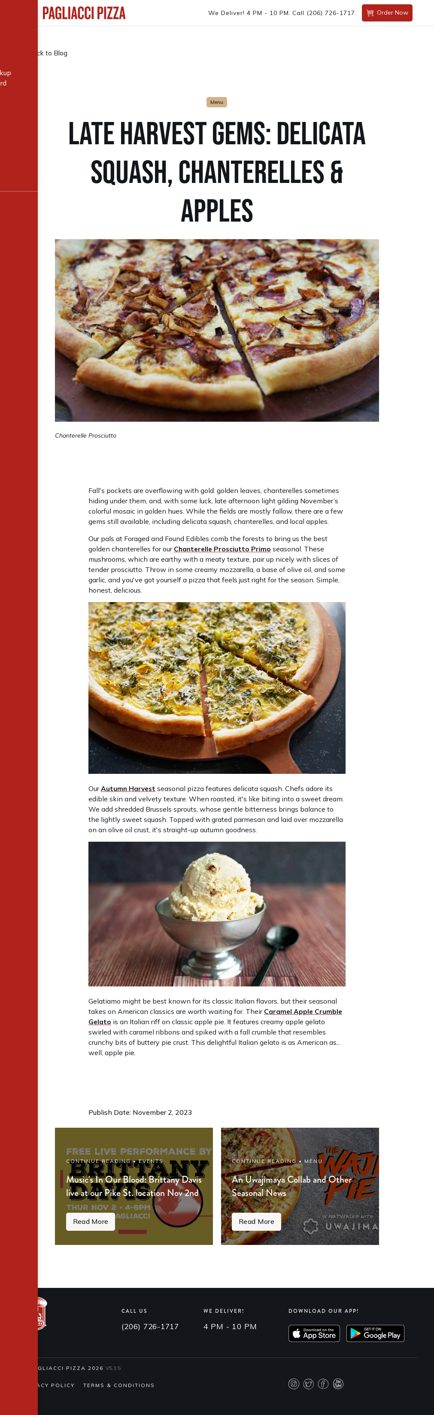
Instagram (293, 1401)
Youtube (338, 1401)
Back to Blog (48, 53)
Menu (216, 102)
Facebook (323, 1401)
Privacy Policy (48, 1402)
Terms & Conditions (119, 1402)
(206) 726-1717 (331, 13)
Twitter (308, 1401)
